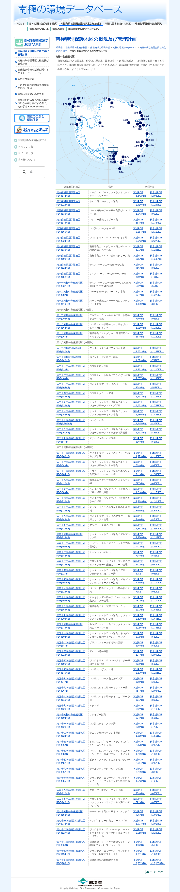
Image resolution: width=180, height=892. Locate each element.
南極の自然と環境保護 (32, 118)
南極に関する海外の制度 (118, 24)
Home (20, 24)
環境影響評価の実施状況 (148, 24)
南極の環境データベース (125, 47)
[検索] (31, 172)
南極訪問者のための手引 (31, 94)
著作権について (27, 159)
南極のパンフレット (38, 29)
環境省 (59, 47)
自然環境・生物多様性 (76, 47)
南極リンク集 (25, 146)
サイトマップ (25, 153)
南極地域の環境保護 (100, 47)
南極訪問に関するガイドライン (83, 29)
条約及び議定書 (26, 79)
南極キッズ (32, 129)
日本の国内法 (43, 24)
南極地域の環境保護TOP (32, 140)
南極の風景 (58, 29)
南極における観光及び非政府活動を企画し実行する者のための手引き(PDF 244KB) (33, 103)
